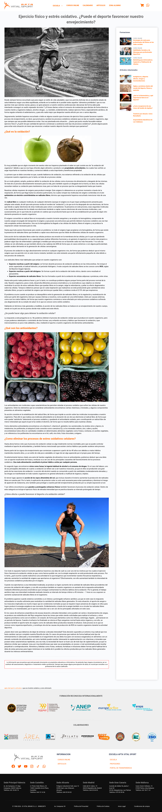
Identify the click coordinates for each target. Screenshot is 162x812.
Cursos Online (72, 5)
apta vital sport (9, 688)
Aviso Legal (121, 806)
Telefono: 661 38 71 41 (143, 790)
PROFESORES (115, 764)
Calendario (88, 5)
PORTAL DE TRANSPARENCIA (121, 768)
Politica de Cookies (103, 806)
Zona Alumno (115, 5)
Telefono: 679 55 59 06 (116, 792)
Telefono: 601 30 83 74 (11, 790)
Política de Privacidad (81, 806)
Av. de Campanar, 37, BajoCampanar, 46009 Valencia (12, 787)
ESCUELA (113, 760)
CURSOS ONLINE (64, 760)
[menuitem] (58, 6)
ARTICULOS (62, 764)
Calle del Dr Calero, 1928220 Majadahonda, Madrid (92, 787)
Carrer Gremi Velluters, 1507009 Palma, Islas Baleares (145, 787)
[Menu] (142, 5)
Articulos (100, 5)
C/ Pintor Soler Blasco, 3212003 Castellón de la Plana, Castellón (39, 788)
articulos (18, 688)
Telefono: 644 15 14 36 (37, 792)
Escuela (58, 6)
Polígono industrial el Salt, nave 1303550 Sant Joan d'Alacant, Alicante (67, 788)
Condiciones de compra (142, 806)
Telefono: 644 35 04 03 (63, 792)
